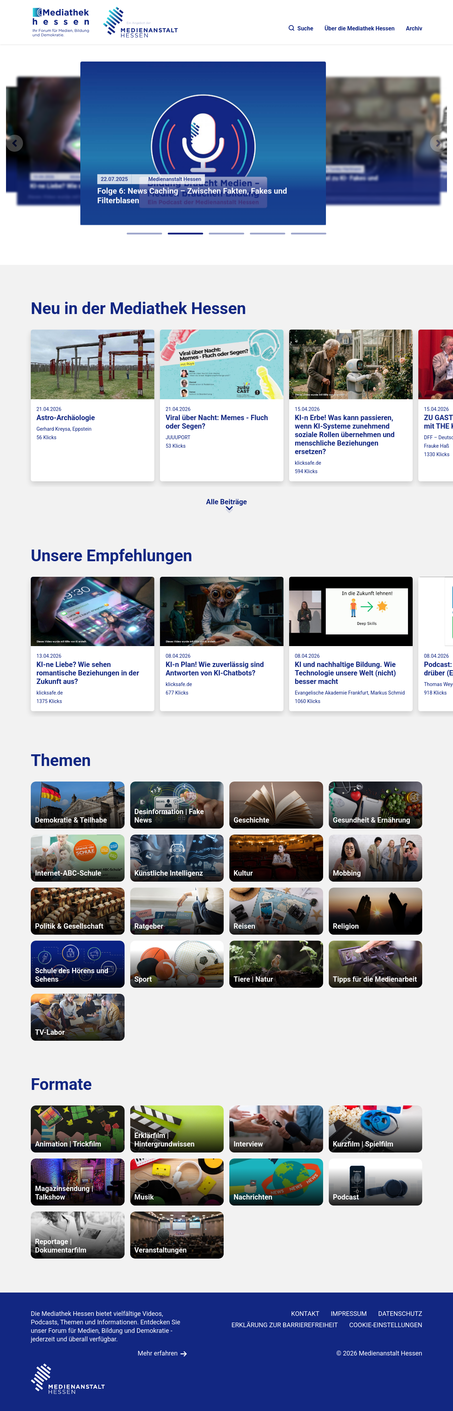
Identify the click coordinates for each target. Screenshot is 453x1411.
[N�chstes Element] (438, 143)
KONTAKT (305, 1313)
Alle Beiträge (226, 502)
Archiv (414, 28)
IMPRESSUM (349, 1313)
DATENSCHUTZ (400, 1313)
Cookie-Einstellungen (385, 1325)
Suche (301, 28)
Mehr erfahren (158, 1353)
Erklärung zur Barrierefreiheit (284, 1325)
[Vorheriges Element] (14, 143)
